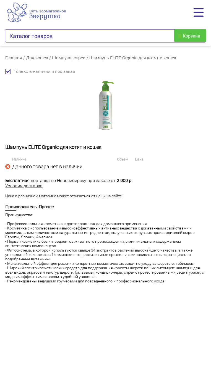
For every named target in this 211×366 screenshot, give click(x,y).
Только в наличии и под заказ (40, 71)
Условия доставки (24, 185)
